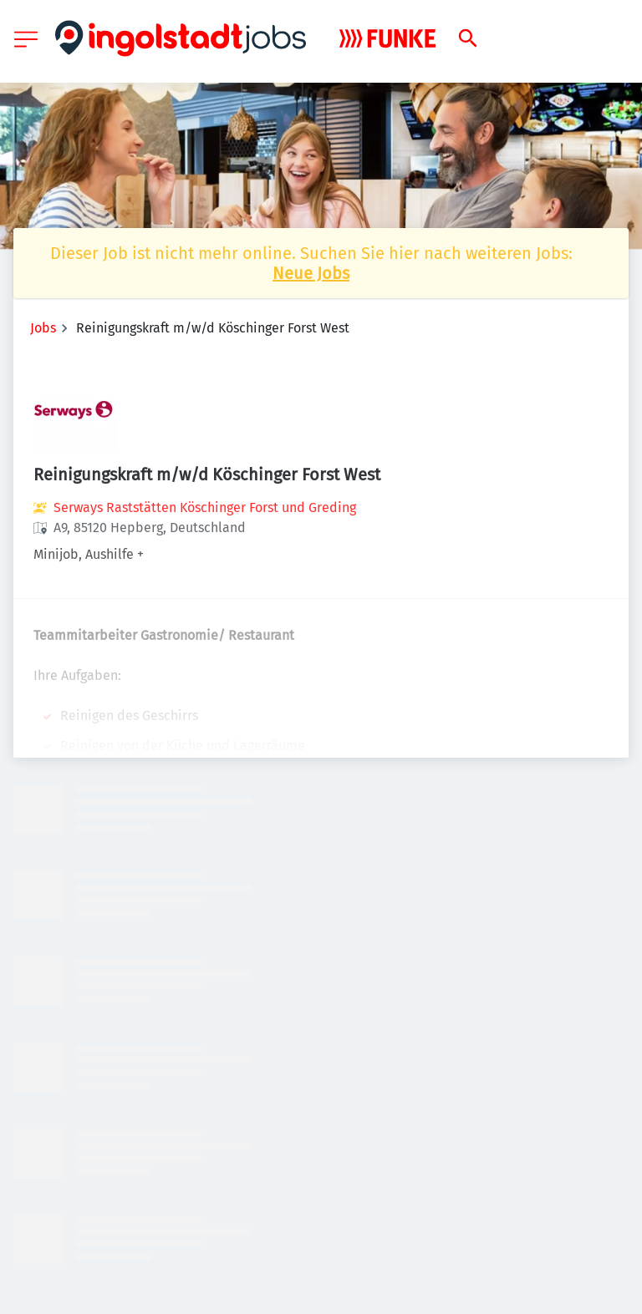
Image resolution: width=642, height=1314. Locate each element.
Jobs (43, 328)
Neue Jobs (311, 273)
